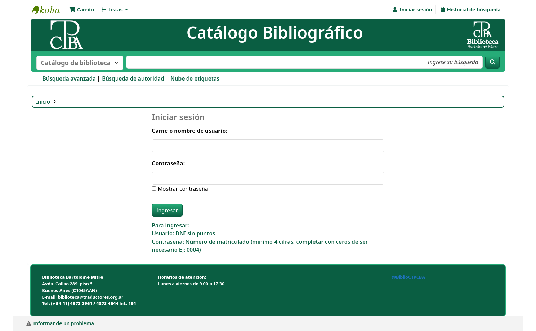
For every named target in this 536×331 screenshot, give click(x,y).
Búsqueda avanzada (69, 78)
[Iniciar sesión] (412, 9)
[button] (82, 9)
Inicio (43, 101)
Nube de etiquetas (194, 78)
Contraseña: (168, 163)
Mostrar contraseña (182, 188)
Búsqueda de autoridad (133, 78)
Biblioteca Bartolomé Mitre (49, 9)
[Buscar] (492, 62)
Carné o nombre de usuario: (189, 130)
